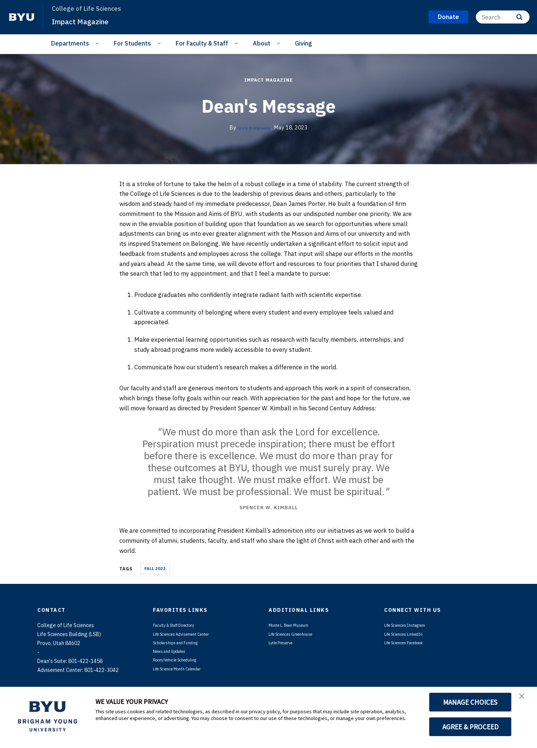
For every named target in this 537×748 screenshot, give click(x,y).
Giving (303, 43)
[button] (524, 700)
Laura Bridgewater (254, 127)
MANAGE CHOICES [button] (470, 702)
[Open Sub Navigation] (98, 43)
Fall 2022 (155, 568)
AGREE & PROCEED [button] (470, 727)
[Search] (503, 17)
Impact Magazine (87, 21)
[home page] (22, 17)
